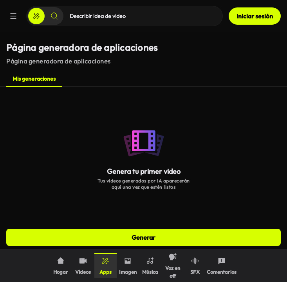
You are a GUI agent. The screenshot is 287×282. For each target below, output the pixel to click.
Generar (143, 237)
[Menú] (13, 16)
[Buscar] (54, 16)
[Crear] (36, 16)
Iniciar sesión (254, 16)
